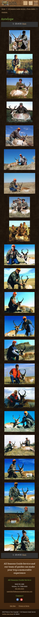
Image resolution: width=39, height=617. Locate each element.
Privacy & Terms (24, 606)
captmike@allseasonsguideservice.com (19, 591)
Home (3, 9)
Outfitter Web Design (8, 614)
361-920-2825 (19, 589)
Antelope (4, 12)
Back (24, 24)
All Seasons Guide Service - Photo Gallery (21, 9)
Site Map (12, 606)
